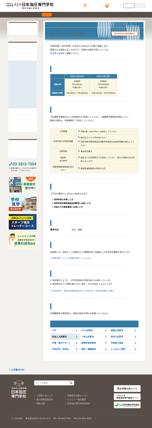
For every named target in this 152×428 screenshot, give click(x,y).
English (140, 6)
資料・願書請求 (20, 101)
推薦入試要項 (19, 67)
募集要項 (54, 53)
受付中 (47, 15)
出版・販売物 (19, 129)
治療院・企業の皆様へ (23, 155)
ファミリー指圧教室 (76, 399)
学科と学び (18, 111)
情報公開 (40, 403)
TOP (54, 330)
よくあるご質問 (20, 105)
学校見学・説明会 (21, 97)
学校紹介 (17, 45)
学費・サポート (61, 343)
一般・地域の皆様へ (22, 143)
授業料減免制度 (20, 88)
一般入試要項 (19, 76)
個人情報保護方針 (44, 399)
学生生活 (17, 117)
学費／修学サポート (22, 84)
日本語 (129, 6)
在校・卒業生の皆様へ (23, 149)
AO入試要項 (18, 63)
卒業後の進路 (19, 92)
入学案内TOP (17, 369)
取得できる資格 (20, 123)
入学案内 (17, 57)
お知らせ (17, 32)
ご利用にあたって (44, 395)
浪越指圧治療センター (77, 395)
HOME (16, 26)
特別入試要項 (19, 80)
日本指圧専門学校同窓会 (78, 403)
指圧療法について (21, 51)
